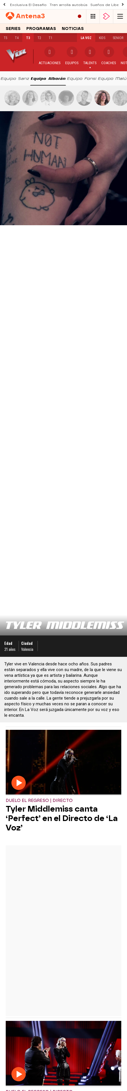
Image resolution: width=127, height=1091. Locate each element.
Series (13, 28)
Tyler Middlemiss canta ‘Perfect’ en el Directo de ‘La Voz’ (62, 818)
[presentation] (15, 78)
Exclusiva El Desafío (28, 5)
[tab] (15, 78)
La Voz (86, 38)
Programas (41, 28)
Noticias (73, 28)
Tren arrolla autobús (68, 5)
